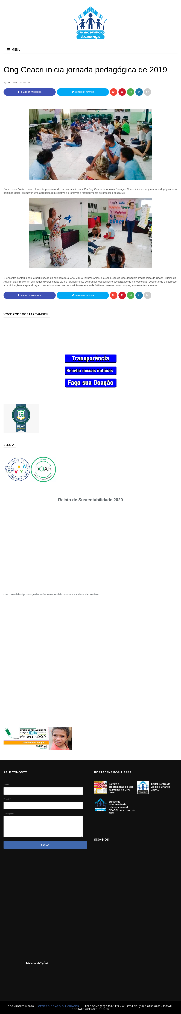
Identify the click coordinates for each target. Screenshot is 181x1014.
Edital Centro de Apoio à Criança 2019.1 (160, 787)
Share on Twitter (83, 92)
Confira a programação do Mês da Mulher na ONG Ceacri (121, 788)
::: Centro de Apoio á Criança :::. (60, 1006)
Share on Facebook (30, 92)
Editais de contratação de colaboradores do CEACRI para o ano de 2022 (122, 807)
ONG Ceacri (12, 82)
